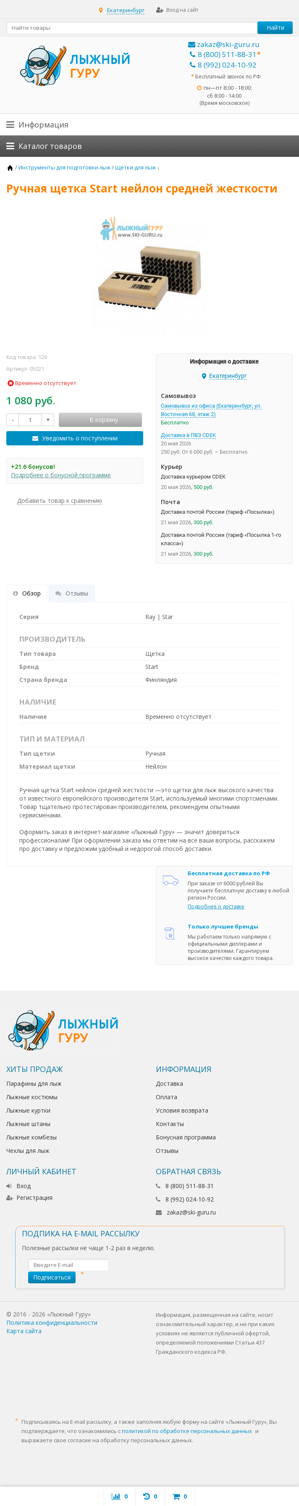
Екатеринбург (125, 10)
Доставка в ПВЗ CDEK (188, 435)
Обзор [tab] (27, 593)
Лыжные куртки (28, 1110)
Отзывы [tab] (71, 593)
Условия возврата (182, 1110)
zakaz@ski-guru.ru (224, 44)
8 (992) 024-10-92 (223, 65)
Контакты (170, 1124)
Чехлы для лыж (28, 1151)
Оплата (166, 1097)
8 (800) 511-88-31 (223, 54)
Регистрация (29, 1198)
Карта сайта (24, 1331)
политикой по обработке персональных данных (187, 1431)
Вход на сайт (177, 9)
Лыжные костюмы (32, 1097)
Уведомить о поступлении (80, 438)
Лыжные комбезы (31, 1137)
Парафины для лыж (34, 1083)
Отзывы (167, 1151)
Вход (18, 1186)
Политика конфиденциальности (51, 1323)
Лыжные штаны (28, 1124)
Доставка (169, 1083)
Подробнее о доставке (216, 906)
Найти (275, 27)
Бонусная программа (186, 1137)
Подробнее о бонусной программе (61, 475)
